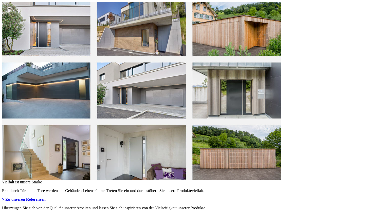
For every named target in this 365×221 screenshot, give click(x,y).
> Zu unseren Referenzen (24, 199)
